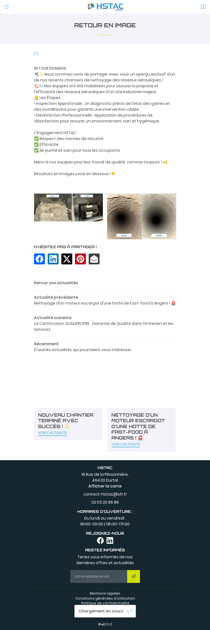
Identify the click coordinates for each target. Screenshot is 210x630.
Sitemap (105, 613)
